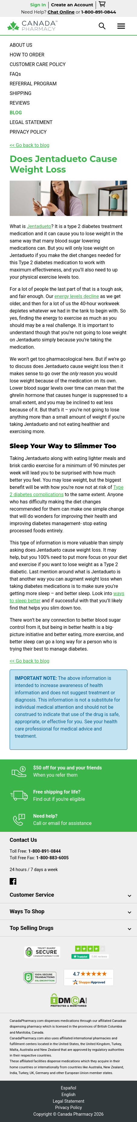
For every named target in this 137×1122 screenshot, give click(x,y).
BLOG (16, 113)
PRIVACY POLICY (28, 132)
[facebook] (13, 880)
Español (68, 1088)
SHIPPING (20, 93)
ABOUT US (21, 45)
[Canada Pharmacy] (32, 26)
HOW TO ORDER (27, 55)
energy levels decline (77, 296)
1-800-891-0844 (44, 851)
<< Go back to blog (29, 145)
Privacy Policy (68, 1107)
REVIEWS (20, 103)
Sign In (38, 5)
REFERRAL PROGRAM (33, 84)
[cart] (102, 5)
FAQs (15, 74)
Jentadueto (39, 226)
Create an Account (72, 5)
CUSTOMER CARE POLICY (37, 64)
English (69, 1094)
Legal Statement (68, 1101)
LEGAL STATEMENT (31, 122)
